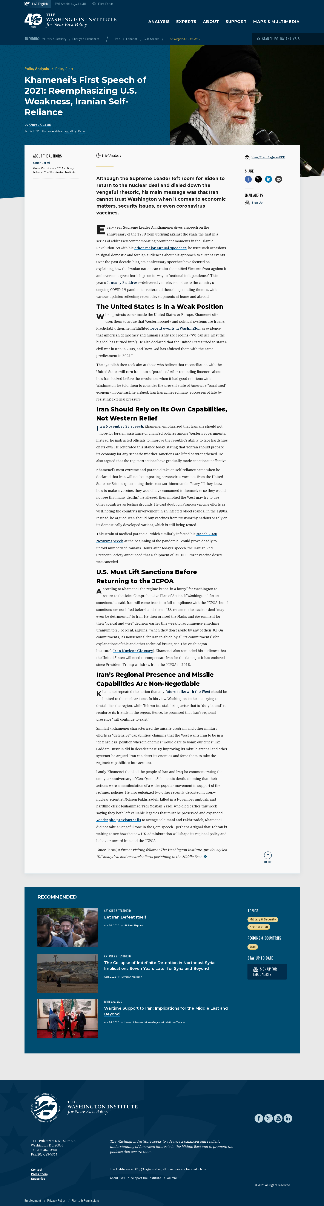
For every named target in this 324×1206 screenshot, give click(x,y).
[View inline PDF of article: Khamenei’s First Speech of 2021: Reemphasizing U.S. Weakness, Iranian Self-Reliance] (268, 157)
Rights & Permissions (86, 1199)
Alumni (172, 1176)
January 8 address (123, 282)
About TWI (118, 1176)
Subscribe (38, 1177)
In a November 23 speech (121, 426)
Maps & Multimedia (276, 21)
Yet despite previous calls (118, 818)
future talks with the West (187, 690)
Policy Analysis (37, 69)
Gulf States (152, 39)
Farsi (81, 131)
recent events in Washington (175, 328)
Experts (186, 21)
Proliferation (259, 925)
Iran (118, 39)
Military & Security (54, 39)
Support (236, 21)
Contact (36, 1168)
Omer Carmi (40, 124)
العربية (68, 131)
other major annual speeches (160, 248)
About (211, 21)
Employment (33, 1199)
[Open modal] (278, 38)
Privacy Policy (56, 1199)
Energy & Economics (86, 39)
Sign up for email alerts (265, 970)
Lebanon (132, 39)
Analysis (159, 21)
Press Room (39, 1173)
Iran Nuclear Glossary (133, 650)
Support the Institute (146, 1176)
